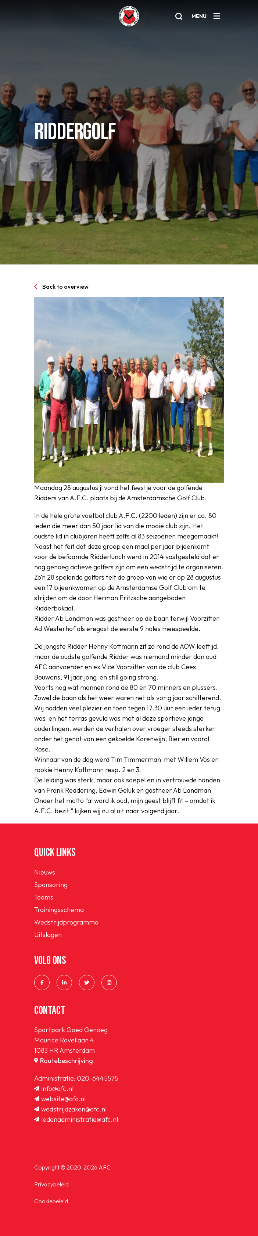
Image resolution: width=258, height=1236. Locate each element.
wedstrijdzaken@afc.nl (70, 1109)
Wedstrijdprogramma (66, 922)
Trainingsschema (59, 909)
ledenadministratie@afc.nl (76, 1119)
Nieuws (44, 872)
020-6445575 (97, 1078)
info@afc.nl (54, 1088)
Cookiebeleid (51, 1201)
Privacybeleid (51, 1184)
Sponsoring (51, 884)
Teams (43, 897)
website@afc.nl (60, 1099)
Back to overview (61, 286)
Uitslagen (48, 934)
